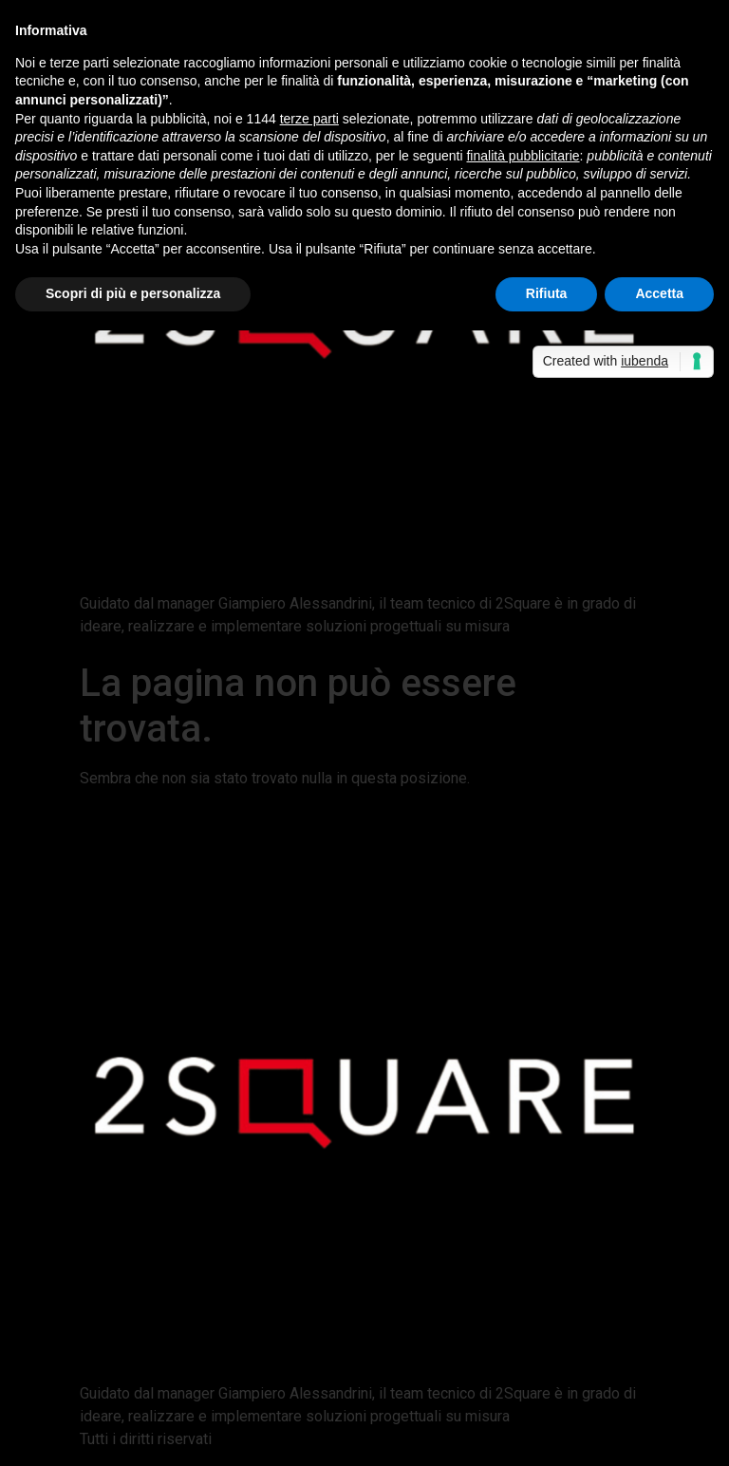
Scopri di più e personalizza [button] (133, 293)
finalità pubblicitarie (522, 155)
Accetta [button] (659, 293)
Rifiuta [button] (547, 293)
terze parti (309, 118)
